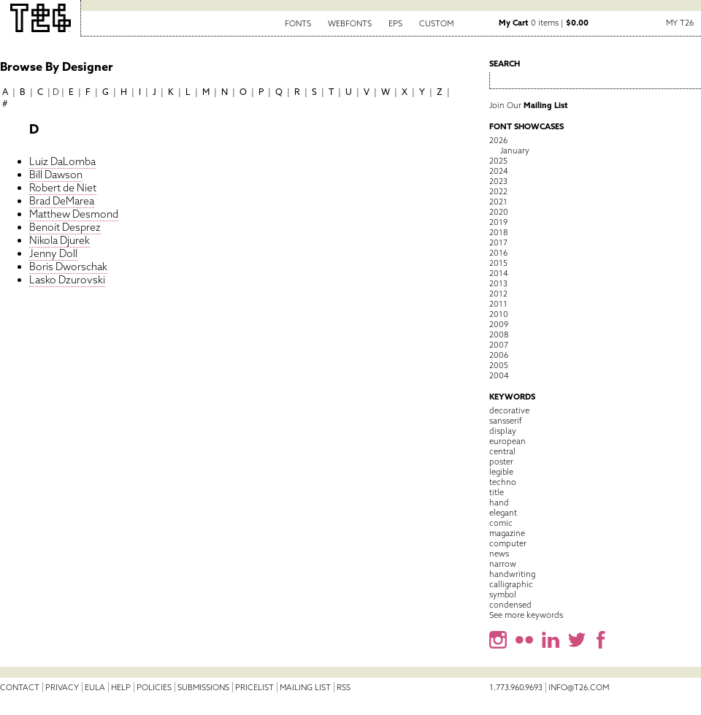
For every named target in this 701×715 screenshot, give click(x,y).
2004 (499, 375)
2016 (498, 253)
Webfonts (350, 23)
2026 (498, 140)
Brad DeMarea (61, 200)
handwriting (512, 574)
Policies (154, 687)
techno (502, 482)
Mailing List (305, 687)
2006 (498, 355)
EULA (95, 687)
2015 (498, 263)
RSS (343, 687)
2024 (498, 171)
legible (501, 472)
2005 (498, 365)
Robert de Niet (62, 187)
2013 (498, 283)
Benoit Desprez (65, 227)
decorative (509, 410)
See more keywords (526, 615)
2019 (498, 222)
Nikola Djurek (59, 240)
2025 (498, 161)
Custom (436, 23)
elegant (503, 513)
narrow (502, 564)
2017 (498, 242)
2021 (498, 201)
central (502, 451)
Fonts (298, 23)
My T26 (680, 23)
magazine (507, 533)
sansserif (505, 421)
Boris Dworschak (68, 266)
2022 (498, 191)
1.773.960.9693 (516, 687)
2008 (498, 334)
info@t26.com (578, 687)
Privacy (62, 687)
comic (501, 523)
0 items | (544, 23)
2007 (498, 345)
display (502, 431)
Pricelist (254, 687)
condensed (510, 605)
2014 (498, 273)
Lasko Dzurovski (67, 279)
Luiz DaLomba (62, 161)
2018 (498, 232)
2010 (498, 314)
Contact (19, 687)
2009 (498, 324)
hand (499, 502)
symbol (502, 594)
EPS (395, 23)
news (499, 553)
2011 (498, 304)
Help (121, 687)
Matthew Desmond (73, 214)
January (514, 150)
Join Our (528, 105)
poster (501, 461)
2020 (498, 212)
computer (507, 543)
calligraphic (511, 584)
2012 (498, 293)
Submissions (203, 687)
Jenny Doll (53, 253)
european (507, 441)
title (496, 492)
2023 (498, 181)
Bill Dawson (56, 174)
